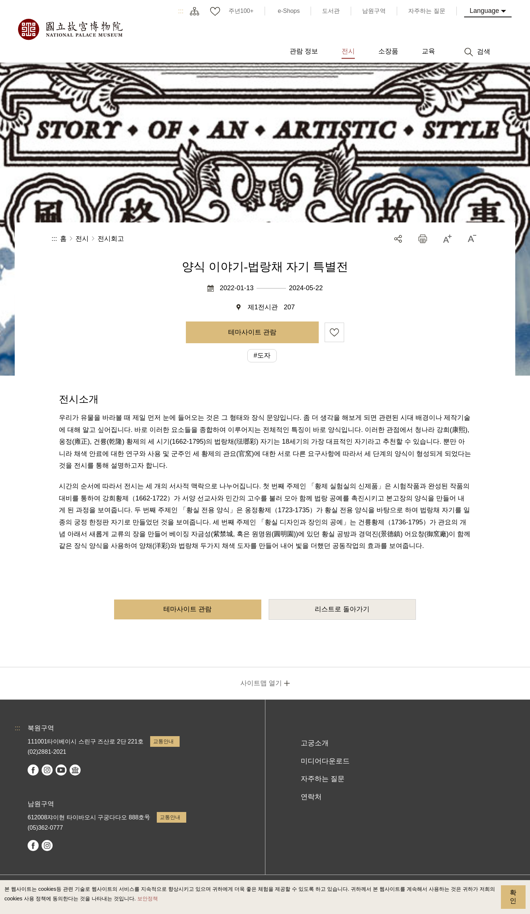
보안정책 (147, 898)
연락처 (311, 797)
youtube (61, 770)
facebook (33, 770)
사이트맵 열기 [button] (261, 683)
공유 (398, 238)
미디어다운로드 (325, 761)
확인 (513, 896)
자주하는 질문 (322, 779)
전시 (82, 238)
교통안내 (163, 741)
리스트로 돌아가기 (342, 609)
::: (181, 11)
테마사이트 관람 (252, 332)
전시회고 (111, 238)
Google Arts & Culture (75, 770)
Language (484, 10)
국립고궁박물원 (70, 29)
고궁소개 (315, 743)
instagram (47, 770)
